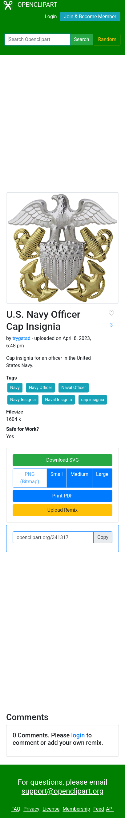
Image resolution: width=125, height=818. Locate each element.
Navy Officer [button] (40, 387)
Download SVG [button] (62, 460)
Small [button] (56, 474)
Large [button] (102, 474)
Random (107, 39)
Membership (76, 809)
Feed (98, 809)
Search (81, 39)
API (110, 809)
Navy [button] (15, 387)
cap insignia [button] (92, 399)
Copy (102, 537)
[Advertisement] (62, 126)
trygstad (21, 338)
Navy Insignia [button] (23, 399)
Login (51, 16)
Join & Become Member (90, 16)
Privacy (31, 809)
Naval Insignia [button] (58, 399)
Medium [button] (79, 474)
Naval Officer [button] (73, 387)
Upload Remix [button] (62, 510)
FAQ (15, 809)
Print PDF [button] (62, 496)
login (78, 735)
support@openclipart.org (62, 791)
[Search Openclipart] (37, 39)
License (50, 809)
